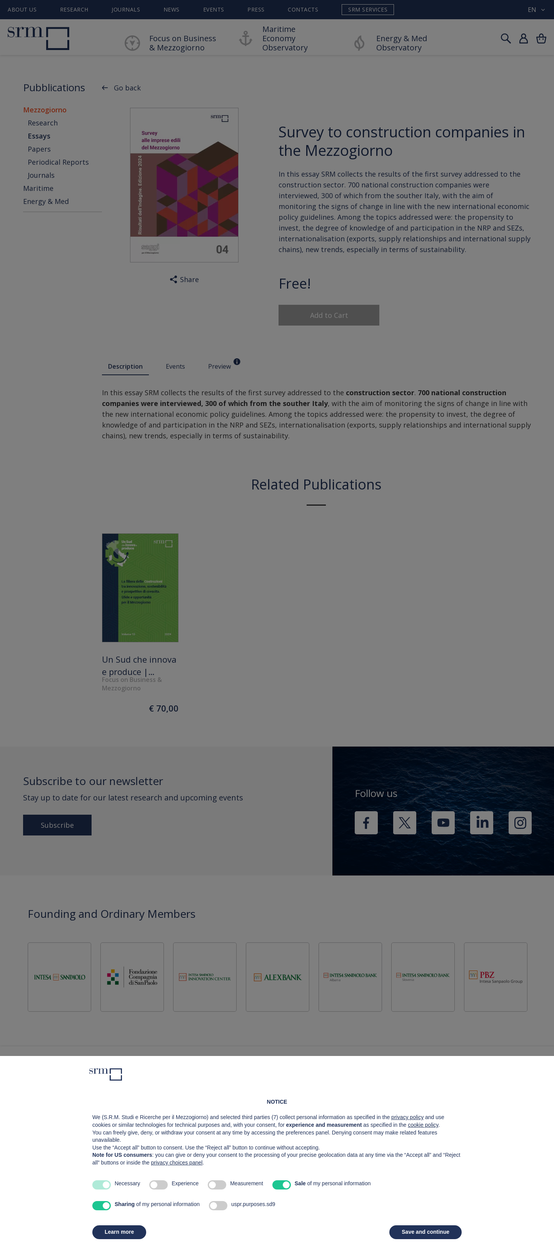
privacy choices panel (177, 1162)
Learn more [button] (119, 1232)
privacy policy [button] (407, 1117)
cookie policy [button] (423, 1125)
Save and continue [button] (425, 1232)
